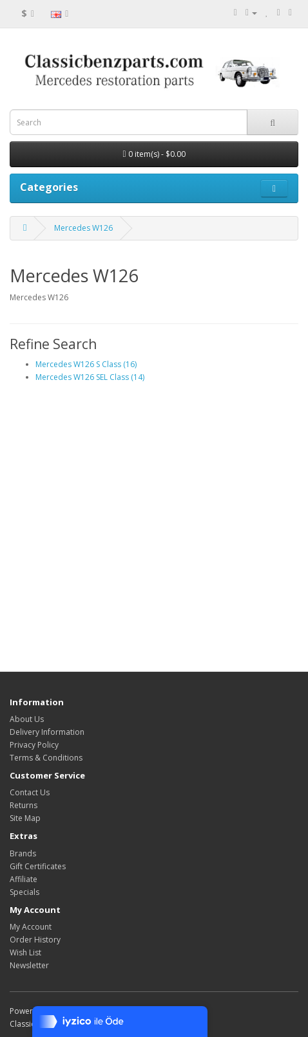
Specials (24, 892)
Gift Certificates (38, 866)
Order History (35, 939)
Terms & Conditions (46, 757)
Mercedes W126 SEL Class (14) (89, 377)
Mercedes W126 (83, 227)
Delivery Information (47, 731)
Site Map (25, 818)
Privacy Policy (34, 744)
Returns (23, 805)
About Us (27, 719)
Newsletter (29, 965)
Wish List (25, 952)
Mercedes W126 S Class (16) (86, 364)
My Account (31, 926)
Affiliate (23, 879)
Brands (23, 853)
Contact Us (30, 792)
